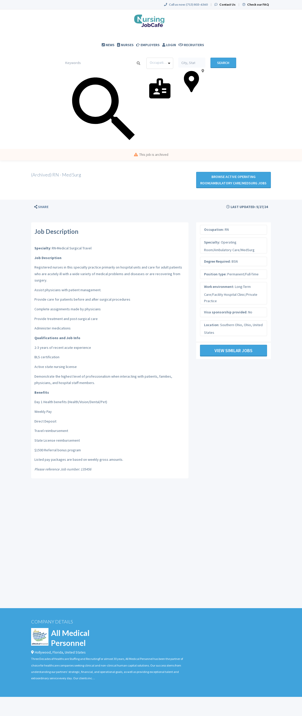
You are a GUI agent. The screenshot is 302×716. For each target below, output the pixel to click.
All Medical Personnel (70, 637)
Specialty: (212, 242)
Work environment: (219, 286)
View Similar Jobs (234, 350)
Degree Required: (217, 261)
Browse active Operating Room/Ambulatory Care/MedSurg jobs (233, 179)
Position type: (215, 274)
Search (223, 62)
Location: (211, 325)
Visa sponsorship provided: (225, 312)
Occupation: (214, 229)
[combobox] (159, 63)
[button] (41, 207)
